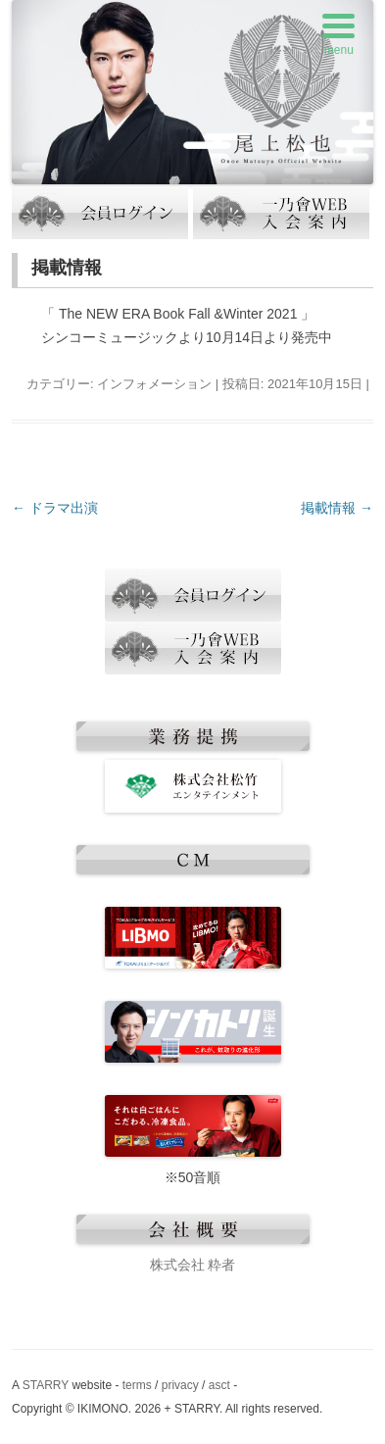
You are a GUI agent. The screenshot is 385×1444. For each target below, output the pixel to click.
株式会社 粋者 (193, 1264)
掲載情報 (337, 508)
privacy (180, 1385)
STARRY (46, 1385)
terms (137, 1385)
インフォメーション (154, 383)
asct (219, 1385)
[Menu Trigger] (338, 37)
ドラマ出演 (55, 508)
